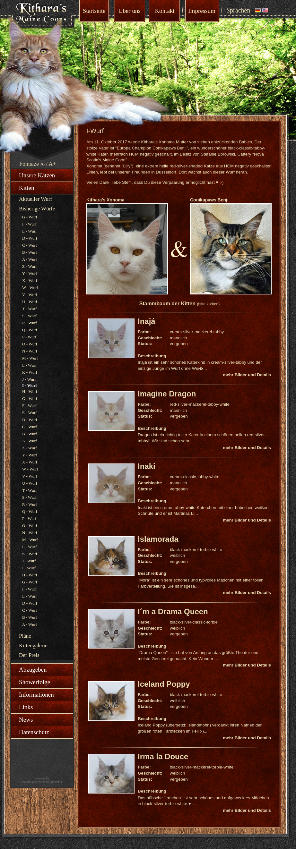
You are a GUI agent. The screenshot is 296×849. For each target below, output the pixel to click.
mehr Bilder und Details (247, 374)
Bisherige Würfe (37, 209)
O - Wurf (29, 344)
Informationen (36, 694)
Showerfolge (34, 682)
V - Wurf (29, 294)
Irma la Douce (163, 756)
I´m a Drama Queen (173, 611)
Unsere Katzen (37, 175)
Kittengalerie (33, 645)
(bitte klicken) (208, 304)
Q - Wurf (29, 329)
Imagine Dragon (167, 393)
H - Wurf (29, 391)
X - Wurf (29, 280)
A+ (52, 164)
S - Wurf (29, 315)
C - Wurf (29, 245)
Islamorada (158, 539)
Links (26, 707)
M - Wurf (30, 358)
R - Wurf (29, 322)
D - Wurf (29, 238)
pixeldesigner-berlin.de (35, 782)
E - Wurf (29, 231)
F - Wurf (29, 224)
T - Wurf (29, 308)
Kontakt (164, 10)
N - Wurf (29, 351)
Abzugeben (33, 669)
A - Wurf (29, 259)
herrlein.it (57, 782)
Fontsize (29, 164)
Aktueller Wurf (35, 199)
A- (43, 164)
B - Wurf (29, 252)
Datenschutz (34, 732)
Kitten (26, 187)
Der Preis (29, 655)
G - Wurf (29, 217)
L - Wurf (29, 365)
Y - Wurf (29, 273)
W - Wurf (30, 287)
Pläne (25, 636)
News (26, 719)
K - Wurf (29, 372)
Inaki (146, 466)
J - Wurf (29, 379)
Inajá (146, 321)
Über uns (129, 10)
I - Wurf (29, 567)
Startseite (94, 10)
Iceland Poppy (164, 684)
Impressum (201, 10)
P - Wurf (29, 337)
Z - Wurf (29, 266)
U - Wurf (29, 301)
